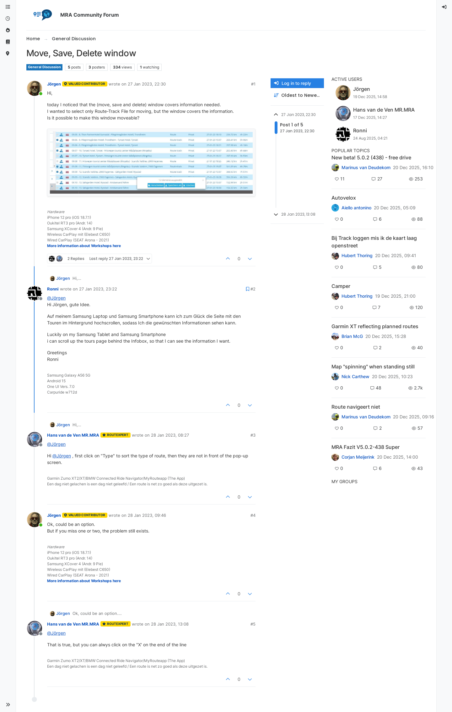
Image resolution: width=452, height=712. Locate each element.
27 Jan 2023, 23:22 (98, 288)
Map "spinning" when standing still (373, 366)
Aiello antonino (356, 208)
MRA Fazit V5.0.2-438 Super (365, 447)
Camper (340, 286)
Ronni (53, 288)
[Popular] (8, 30)
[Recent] (8, 18)
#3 (253, 435)
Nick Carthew (355, 376)
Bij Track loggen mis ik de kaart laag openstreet (374, 242)
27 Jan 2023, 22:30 (147, 83)
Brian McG (352, 336)
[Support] (8, 42)
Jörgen (54, 83)
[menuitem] (444, 7)
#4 (253, 515)
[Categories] (8, 7)
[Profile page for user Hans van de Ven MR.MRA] (34, 439)
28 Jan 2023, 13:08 (170, 623)
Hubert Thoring (357, 255)
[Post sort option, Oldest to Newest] (297, 95)
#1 (253, 83)
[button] (8, 704)
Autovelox (343, 198)
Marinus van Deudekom (366, 167)
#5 (253, 623)
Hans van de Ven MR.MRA (73, 435)
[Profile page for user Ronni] (34, 293)
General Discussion (44, 67)
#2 (253, 288)
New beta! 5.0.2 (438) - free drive (371, 157)
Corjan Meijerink (358, 457)
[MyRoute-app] (8, 53)
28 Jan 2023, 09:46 (147, 515)
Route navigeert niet (355, 407)
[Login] (444, 7)
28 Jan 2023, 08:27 (170, 435)
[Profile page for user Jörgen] (34, 88)
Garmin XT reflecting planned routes (374, 326)
